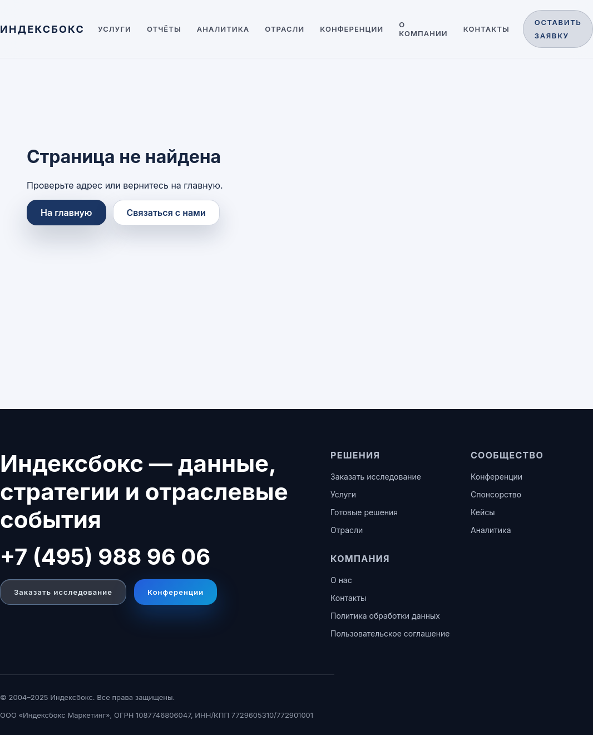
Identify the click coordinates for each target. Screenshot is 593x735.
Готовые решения (364, 512)
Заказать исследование (63, 592)
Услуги (114, 28)
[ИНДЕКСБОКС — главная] (42, 29)
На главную (66, 212)
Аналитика (223, 28)
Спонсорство (496, 494)
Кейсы (483, 512)
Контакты (486, 28)
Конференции (351, 28)
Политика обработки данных (385, 615)
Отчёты (164, 28)
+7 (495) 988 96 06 (105, 556)
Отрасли (284, 28)
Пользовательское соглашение (389, 633)
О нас (341, 580)
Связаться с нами (166, 212)
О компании (423, 29)
